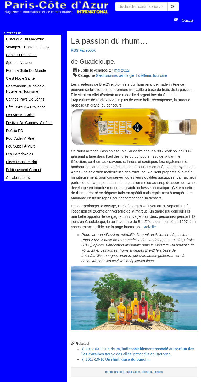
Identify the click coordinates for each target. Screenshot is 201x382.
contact (147, 372)
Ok (173, 6)
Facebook (88, 50)
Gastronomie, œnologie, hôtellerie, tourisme (131, 75)
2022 (125, 70)
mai (117, 70)
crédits (158, 372)
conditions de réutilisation (122, 372)
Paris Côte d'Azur (56, 7)
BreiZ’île (149, 227)
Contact (185, 20)
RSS (75, 50)
